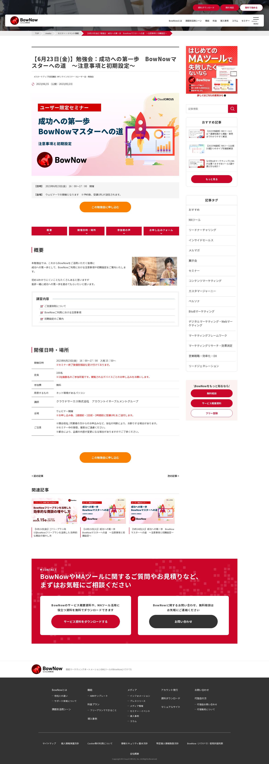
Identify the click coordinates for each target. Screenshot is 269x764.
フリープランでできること (103, 710)
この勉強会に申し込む (105, 207)
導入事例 (221, 20)
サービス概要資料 (211, 403)
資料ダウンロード (170, 698)
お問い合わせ (183, 621)
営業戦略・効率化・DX (203, 356)
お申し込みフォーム (161, 230)
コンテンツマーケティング (205, 281)
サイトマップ (49, 743)
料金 (210, 20)
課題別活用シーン (187, 20)
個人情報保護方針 (70, 743)
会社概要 (134, 754)
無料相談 (212, 393)
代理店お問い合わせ (207, 704)
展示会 (193, 260)
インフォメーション (140, 695)
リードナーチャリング (202, 230)
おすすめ (194, 210)
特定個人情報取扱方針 (167, 743)
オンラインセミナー (66, 76)
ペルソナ (194, 301)
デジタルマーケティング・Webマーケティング (211, 323)
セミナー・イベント (140, 711)
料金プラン (93, 704)
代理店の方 (201, 698)
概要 (49, 230)
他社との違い (61, 695)
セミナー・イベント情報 (53, 48)
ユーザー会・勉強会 (85, 76)
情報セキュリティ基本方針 (134, 743)
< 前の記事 (37, 476)
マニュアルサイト (170, 707)
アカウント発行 (169, 690)
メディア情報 (136, 705)
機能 (202, 20)
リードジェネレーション (204, 366)
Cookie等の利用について (100, 743)
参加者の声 (124, 230)
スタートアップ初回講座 (45, 76)
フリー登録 (212, 413)
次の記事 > (173, 476)
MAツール (195, 220)
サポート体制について (65, 701)
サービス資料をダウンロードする (86, 621)
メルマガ (194, 250)
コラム (233, 20)
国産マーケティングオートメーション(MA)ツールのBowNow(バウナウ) (99, 669)
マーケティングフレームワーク (208, 335)
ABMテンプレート (99, 695)
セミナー (245, 20)
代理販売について (206, 709)
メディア (132, 690)
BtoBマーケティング (201, 311)
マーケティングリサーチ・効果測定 (210, 345)
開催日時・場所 (86, 230)
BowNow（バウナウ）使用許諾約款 (205, 743)
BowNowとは (166, 20)
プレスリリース (137, 701)
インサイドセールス (201, 240)
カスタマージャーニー (202, 291)
